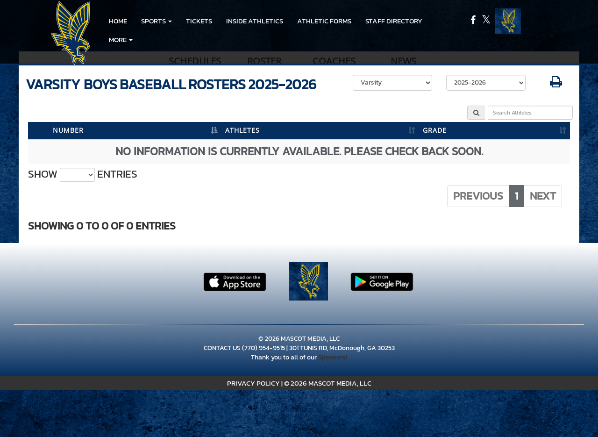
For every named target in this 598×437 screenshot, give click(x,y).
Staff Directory (393, 20)
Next (543, 196)
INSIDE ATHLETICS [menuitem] (254, 20)
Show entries (82, 174)
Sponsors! (332, 357)
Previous (478, 196)
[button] (156, 21)
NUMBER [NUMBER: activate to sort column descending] (68, 130)
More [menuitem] (121, 39)
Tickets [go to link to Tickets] (199, 20)
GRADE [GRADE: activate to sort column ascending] (435, 130)
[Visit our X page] (486, 21)
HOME (118, 20)
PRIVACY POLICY (253, 383)
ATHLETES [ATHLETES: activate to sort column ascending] (242, 130)
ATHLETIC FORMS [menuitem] (324, 20)
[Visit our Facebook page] (473, 21)
